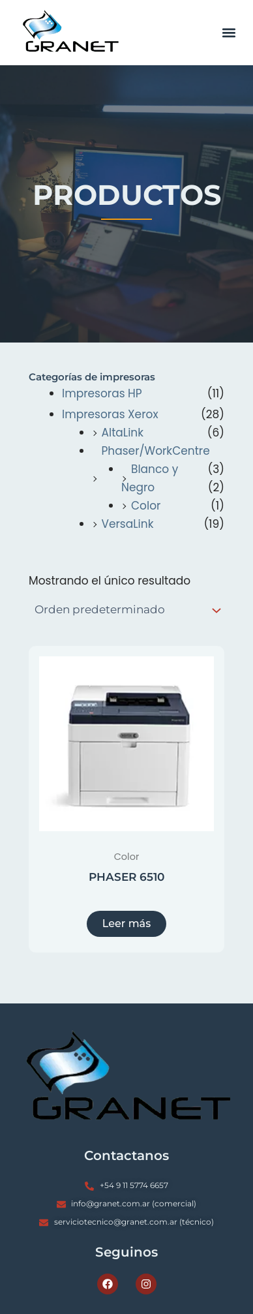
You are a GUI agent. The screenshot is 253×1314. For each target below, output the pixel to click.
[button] (229, 33)
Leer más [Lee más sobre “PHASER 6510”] (126, 923)
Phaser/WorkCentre (156, 451)
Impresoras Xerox (110, 414)
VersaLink (128, 524)
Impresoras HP (102, 393)
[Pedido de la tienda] (126, 611)
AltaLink (122, 432)
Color (145, 505)
